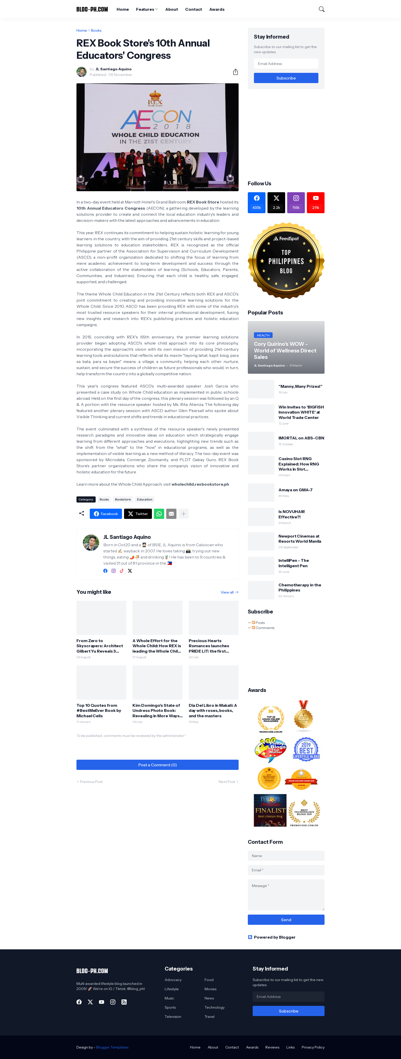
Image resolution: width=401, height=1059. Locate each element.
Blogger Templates (112, 1047)
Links (290, 1047)
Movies (210, 989)
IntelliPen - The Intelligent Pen (294, 563)
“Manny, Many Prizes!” (300, 386)
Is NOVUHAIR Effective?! (292, 514)
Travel (210, 1016)
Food (209, 979)
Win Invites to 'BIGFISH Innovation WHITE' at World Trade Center (301, 412)
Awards (217, 9)
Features (145, 9)
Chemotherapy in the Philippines (300, 587)
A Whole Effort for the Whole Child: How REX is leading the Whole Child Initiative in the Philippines (156, 646)
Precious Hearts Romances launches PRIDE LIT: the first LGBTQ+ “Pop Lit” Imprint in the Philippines (213, 646)
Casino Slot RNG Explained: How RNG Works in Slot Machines (299, 464)
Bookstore (123, 499)
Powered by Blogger (272, 937)
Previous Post (91, 781)
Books (96, 30)
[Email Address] (286, 64)
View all (227, 592)
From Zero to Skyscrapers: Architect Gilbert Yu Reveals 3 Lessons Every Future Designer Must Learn (99, 646)
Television (173, 1016)
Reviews (272, 1047)
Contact (193, 9)
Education (144, 499)
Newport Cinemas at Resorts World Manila (300, 538)
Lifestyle (172, 989)
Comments (263, 627)
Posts (258, 622)
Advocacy (173, 979)
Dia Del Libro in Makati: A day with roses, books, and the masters (213, 710)
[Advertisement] (291, 134)
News (209, 998)
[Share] (233, 72)
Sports (170, 1007)
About (171, 9)
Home (123, 9)
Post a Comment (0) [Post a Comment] (157, 764)
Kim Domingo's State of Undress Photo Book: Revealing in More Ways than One (156, 710)
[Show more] (184, 514)
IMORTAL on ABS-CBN (301, 437)
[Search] (319, 9)
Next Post (227, 781)
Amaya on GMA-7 (296, 489)
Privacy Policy (313, 1047)
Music (169, 998)
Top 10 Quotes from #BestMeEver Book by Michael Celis (98, 710)
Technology (215, 1007)
